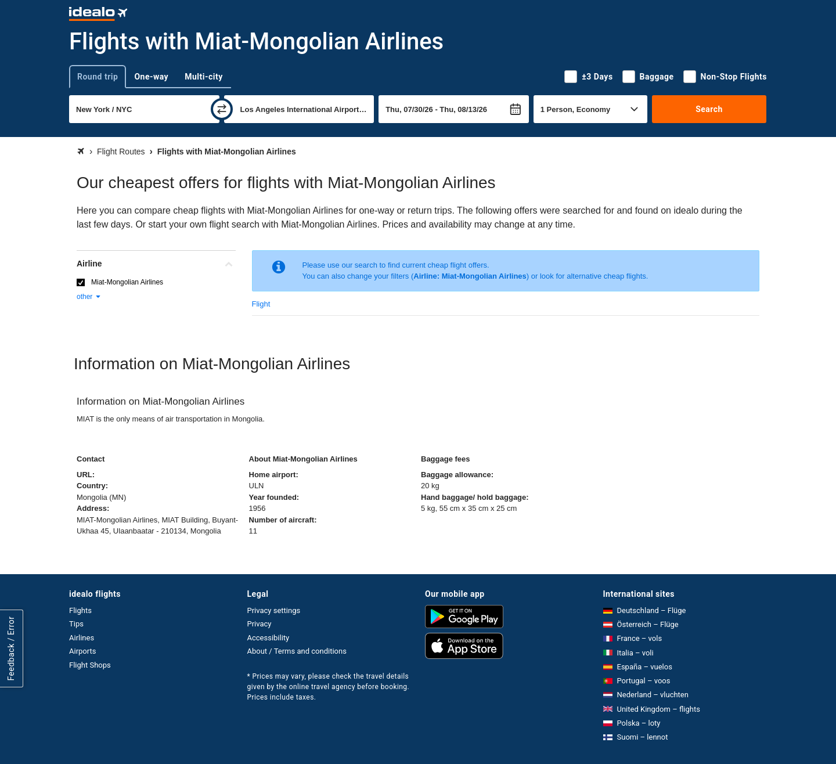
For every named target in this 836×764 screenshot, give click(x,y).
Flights (80, 610)
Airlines (81, 637)
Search (709, 109)
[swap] (222, 109)
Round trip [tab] (97, 76)
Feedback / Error (11, 649)
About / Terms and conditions (297, 651)
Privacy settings (274, 610)
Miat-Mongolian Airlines (127, 282)
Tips (76, 623)
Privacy (259, 623)
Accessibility (268, 637)
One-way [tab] (151, 76)
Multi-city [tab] (204, 76)
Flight (261, 304)
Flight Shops (90, 665)
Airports (82, 651)
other (89, 297)
